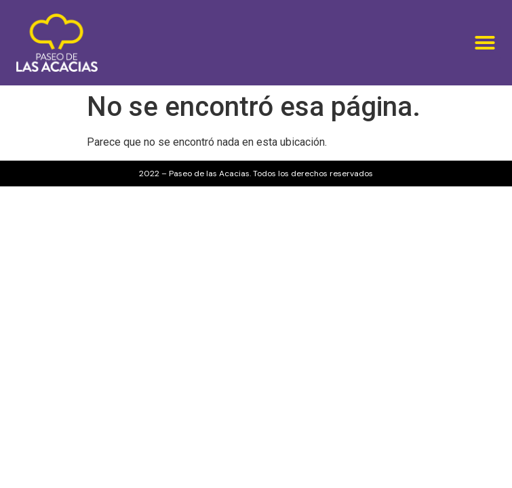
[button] (485, 42)
